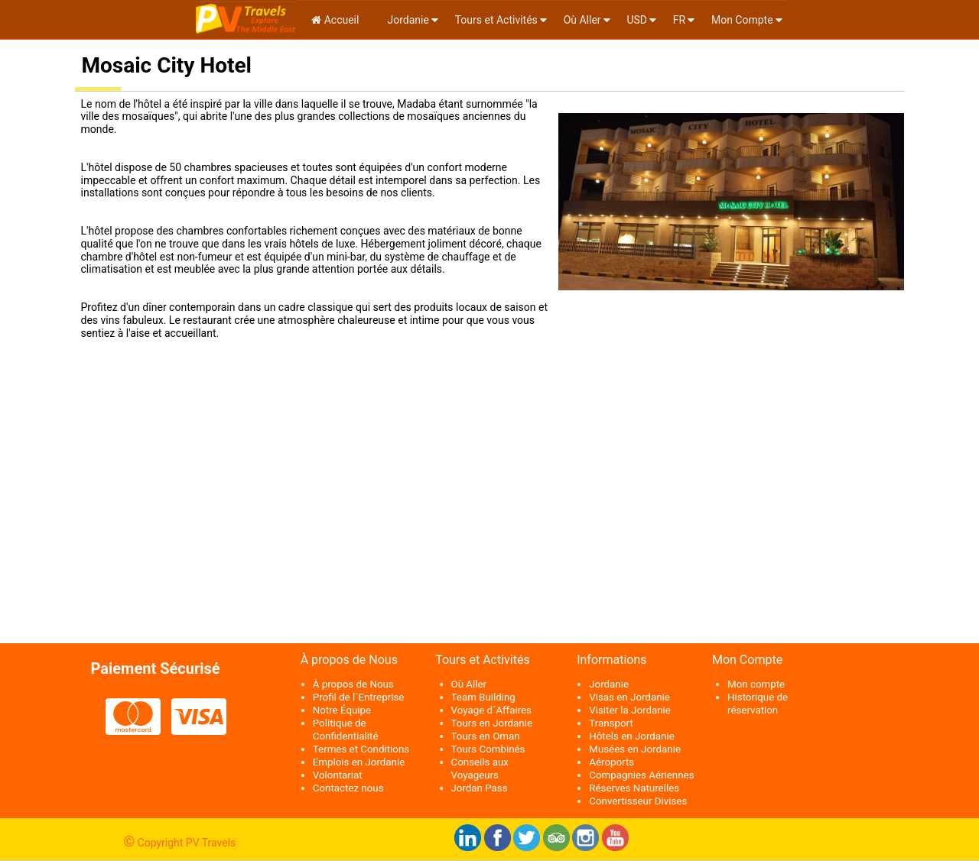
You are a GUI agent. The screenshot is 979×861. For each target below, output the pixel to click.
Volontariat (338, 775)
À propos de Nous (353, 684)
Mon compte (756, 684)
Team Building (483, 697)
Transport (611, 723)
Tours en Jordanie (491, 723)
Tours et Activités (496, 20)
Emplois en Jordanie (359, 762)
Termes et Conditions (361, 749)
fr (679, 20)
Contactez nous (348, 788)
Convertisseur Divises (638, 801)
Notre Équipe (342, 710)
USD (636, 20)
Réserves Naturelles (634, 788)
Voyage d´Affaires (491, 710)
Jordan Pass (479, 788)
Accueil (335, 20)
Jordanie (407, 20)
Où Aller (582, 20)
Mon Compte (742, 20)
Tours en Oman (485, 736)
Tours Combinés (488, 749)
